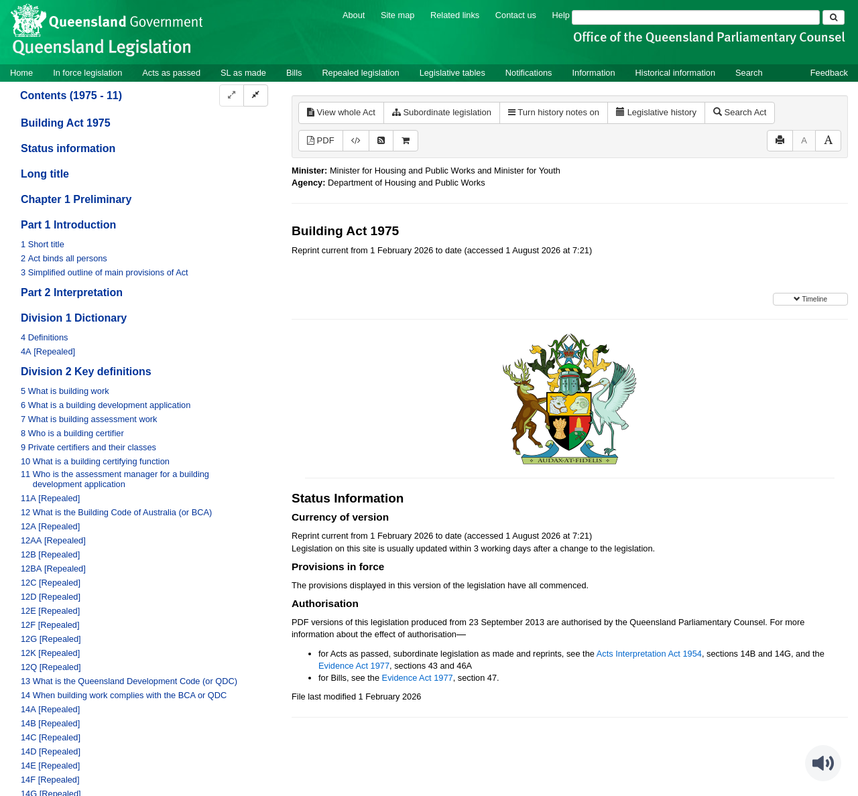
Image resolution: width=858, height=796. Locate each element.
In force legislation (87, 73)
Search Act (739, 112)
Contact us (515, 15)
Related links (454, 15)
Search (749, 73)
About (354, 15)
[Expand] (231, 95)
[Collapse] (255, 95)
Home (21, 73)
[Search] (696, 17)
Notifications (528, 73)
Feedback (829, 73)
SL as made (243, 73)
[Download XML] (356, 141)
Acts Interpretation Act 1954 (649, 654)
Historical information (675, 73)
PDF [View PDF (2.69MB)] (320, 140)
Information (593, 73)
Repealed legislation (360, 73)
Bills (294, 73)
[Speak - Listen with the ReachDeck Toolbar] (823, 763)
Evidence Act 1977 (353, 666)
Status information (68, 148)
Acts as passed (171, 73)
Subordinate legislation (441, 112)
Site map (398, 15)
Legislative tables (452, 73)
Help (561, 15)
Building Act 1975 (66, 123)
